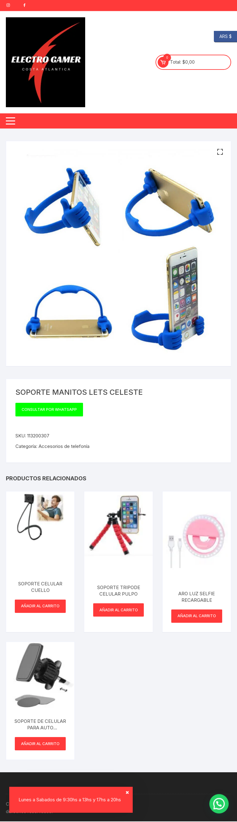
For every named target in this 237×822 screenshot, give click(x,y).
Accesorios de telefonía (64, 446)
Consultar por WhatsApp (49, 409)
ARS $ (223, 36)
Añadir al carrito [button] (40, 606)
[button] (220, 152)
